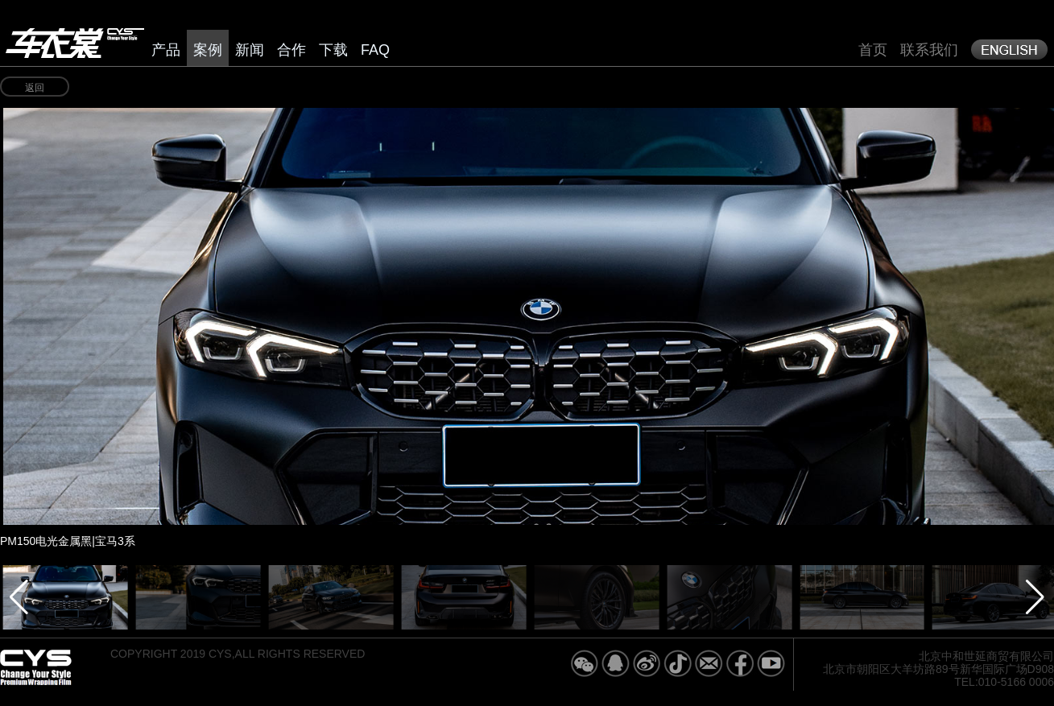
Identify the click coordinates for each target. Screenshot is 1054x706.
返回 (34, 87)
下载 (333, 50)
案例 (207, 50)
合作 (291, 50)
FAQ (375, 50)
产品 (165, 50)
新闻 (249, 50)
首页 (872, 50)
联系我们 (929, 50)
